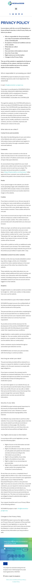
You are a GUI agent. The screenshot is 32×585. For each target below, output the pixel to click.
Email (14, 543)
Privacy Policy (22, 579)
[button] (16, 8)
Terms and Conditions (12, 579)
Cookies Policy (16, 582)
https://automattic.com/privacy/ (15, 172)
